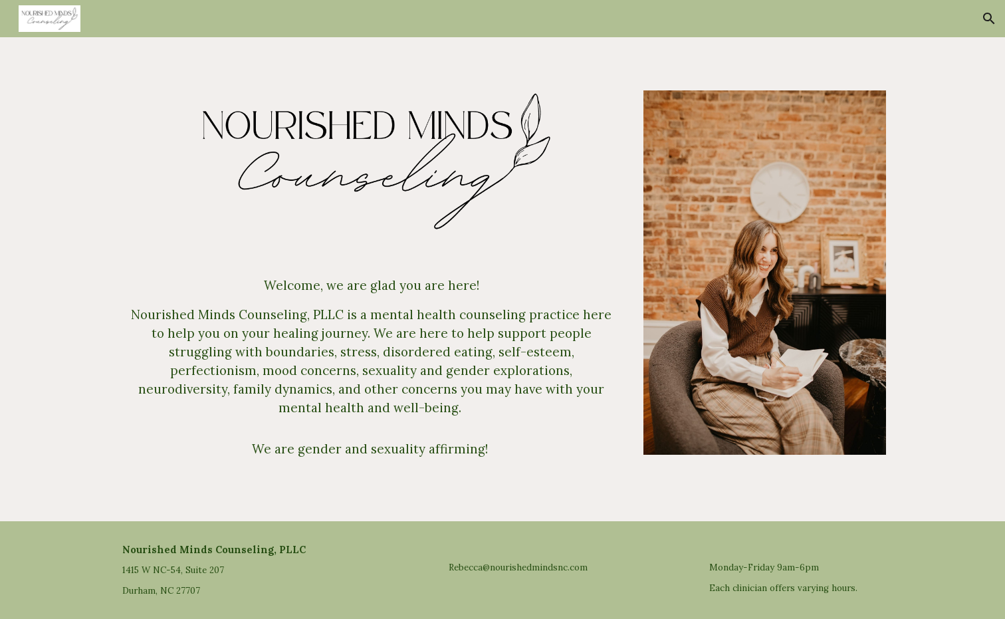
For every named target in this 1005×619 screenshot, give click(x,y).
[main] (371, 367)
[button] (989, 19)
